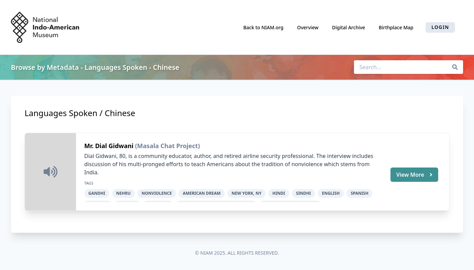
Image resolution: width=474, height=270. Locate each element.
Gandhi (96, 193)
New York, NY (247, 193)
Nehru (123, 193)
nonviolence (157, 193)
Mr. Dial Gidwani (109, 146)
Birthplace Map (396, 27)
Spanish (359, 193)
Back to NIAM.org (263, 27)
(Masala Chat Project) (167, 146)
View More (414, 174)
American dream (202, 193)
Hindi (278, 193)
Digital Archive (348, 27)
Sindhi (303, 193)
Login (440, 27)
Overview (308, 27)
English (331, 193)
